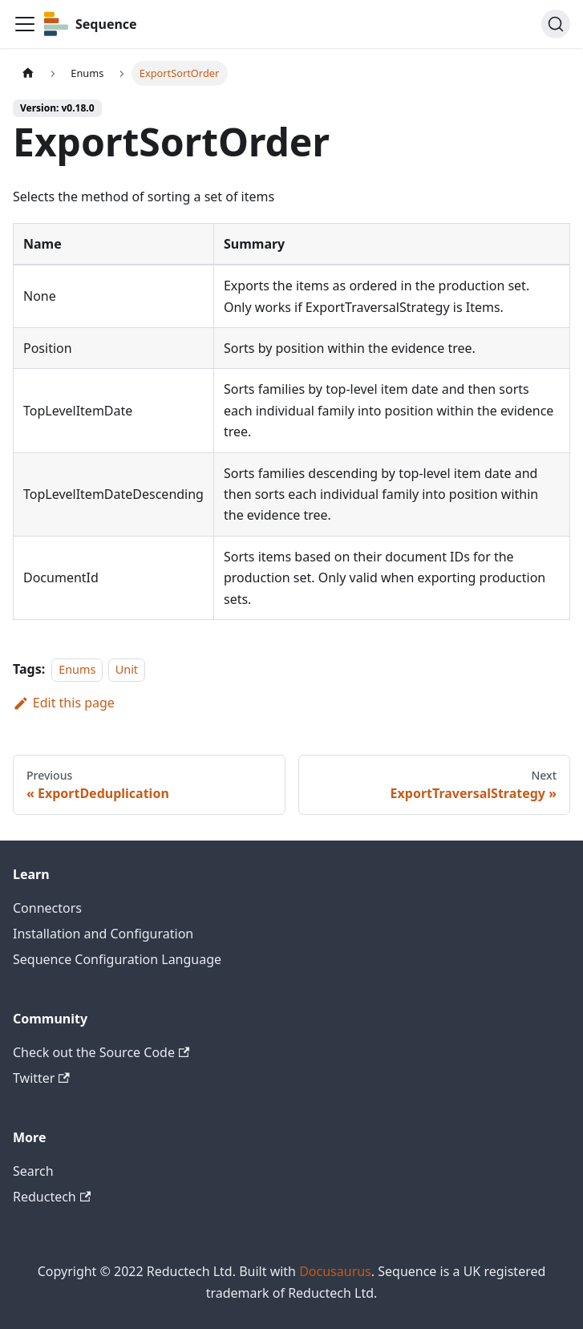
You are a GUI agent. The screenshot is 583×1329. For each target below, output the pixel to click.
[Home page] (28, 73)
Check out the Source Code (101, 1052)
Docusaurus (335, 1271)
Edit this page (64, 702)
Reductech (52, 1196)
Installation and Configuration (103, 933)
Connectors (47, 908)
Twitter (41, 1078)
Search (33, 1171)
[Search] (555, 24)
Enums (77, 669)
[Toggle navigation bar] (25, 24)
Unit (126, 669)
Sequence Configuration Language (117, 959)
